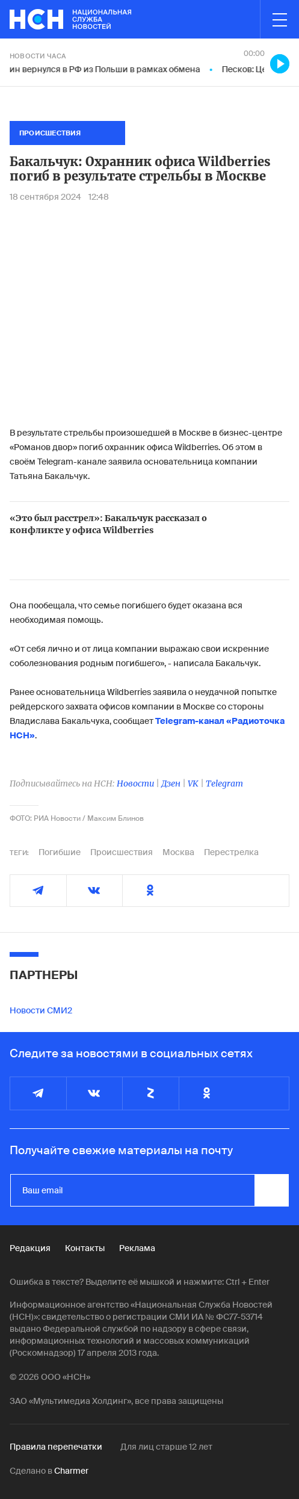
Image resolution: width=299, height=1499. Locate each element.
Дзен (170, 783)
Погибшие (60, 852)
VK (193, 783)
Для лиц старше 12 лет (166, 1446)
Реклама (137, 1248)
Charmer (71, 1470)
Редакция (30, 1248)
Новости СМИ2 (41, 1010)
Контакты (85, 1248)
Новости (135, 783)
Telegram (224, 783)
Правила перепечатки (56, 1446)
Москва (178, 852)
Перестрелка (231, 852)
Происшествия (121, 852)
